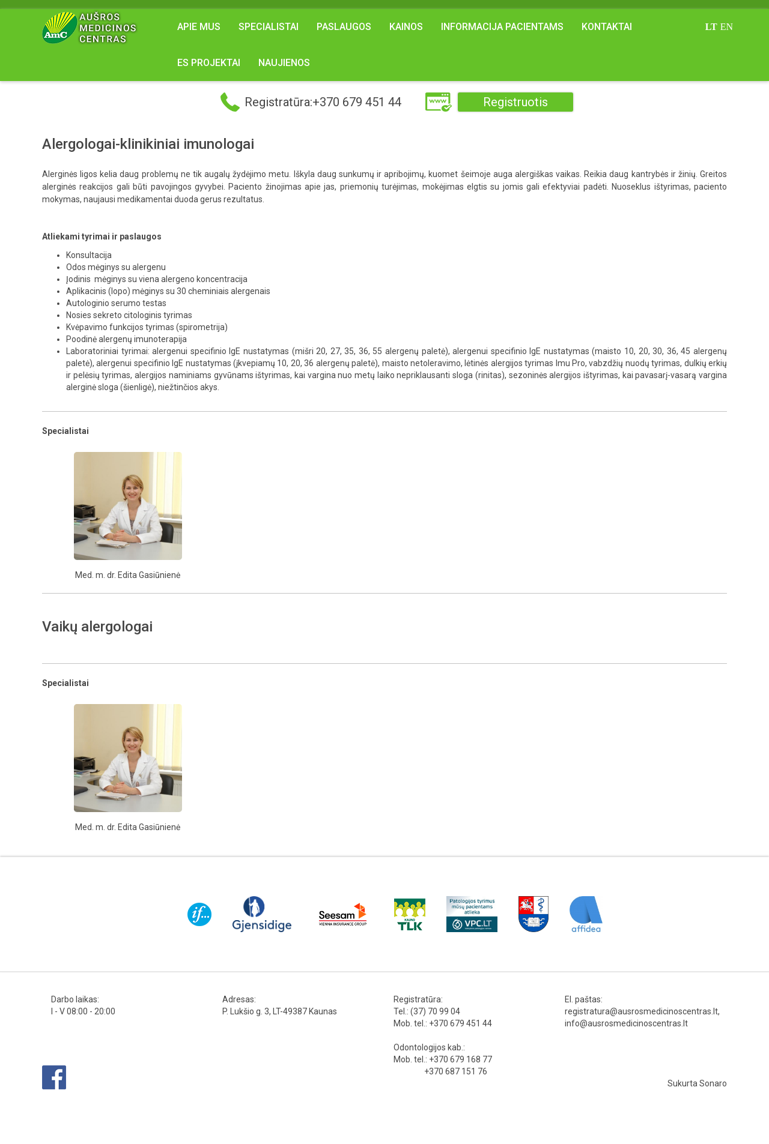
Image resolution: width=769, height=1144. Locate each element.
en (726, 27)
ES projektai (208, 62)
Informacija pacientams (502, 26)
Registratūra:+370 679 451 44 (323, 102)
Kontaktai (607, 26)
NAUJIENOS (284, 62)
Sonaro (713, 1083)
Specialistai (269, 26)
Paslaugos (344, 26)
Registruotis (515, 102)
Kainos (406, 26)
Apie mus (198, 26)
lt (711, 27)
